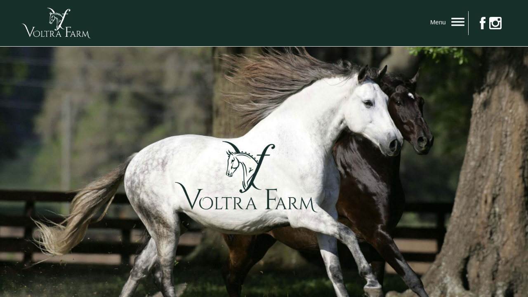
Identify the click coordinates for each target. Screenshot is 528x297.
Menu (449, 22)
